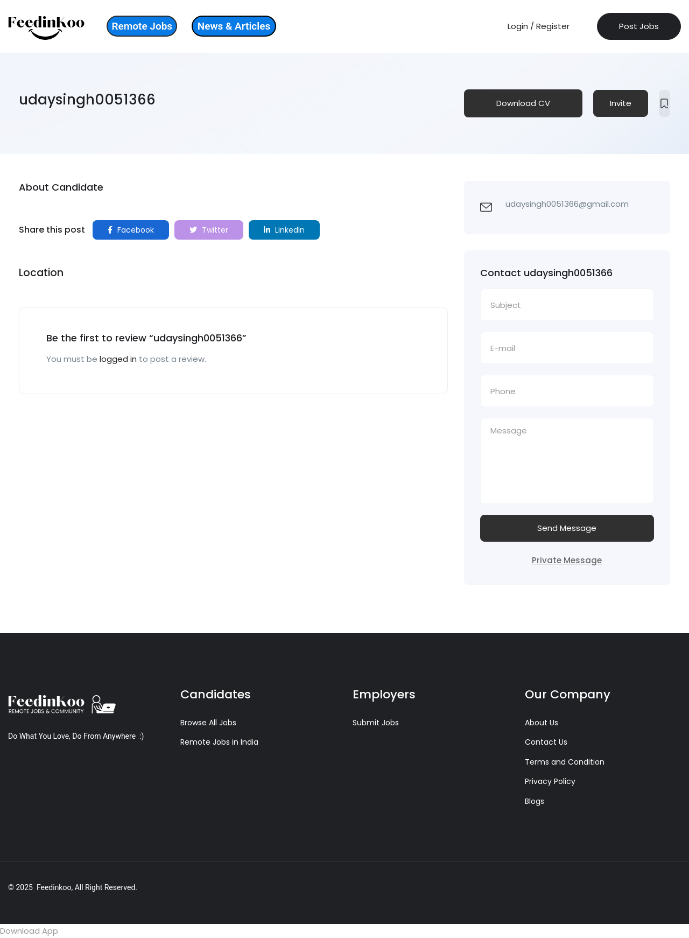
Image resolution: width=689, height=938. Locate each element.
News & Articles (234, 26)
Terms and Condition (564, 762)
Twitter (208, 230)
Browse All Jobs (208, 722)
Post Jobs (639, 26)
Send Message (566, 528)
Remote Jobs (141, 26)
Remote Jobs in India (219, 742)
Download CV (523, 103)
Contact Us (546, 742)
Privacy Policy (550, 781)
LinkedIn (284, 230)
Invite (620, 103)
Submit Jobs (376, 722)
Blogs (534, 801)
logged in (118, 359)
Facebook (131, 230)
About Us (541, 722)
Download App (29, 930)
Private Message (567, 560)
